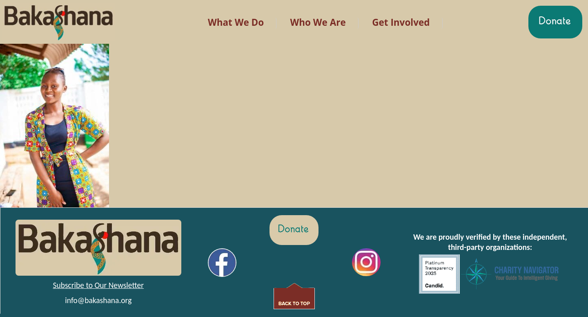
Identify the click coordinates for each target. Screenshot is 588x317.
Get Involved (401, 22)
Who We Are (318, 22)
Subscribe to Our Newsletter (98, 285)
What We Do (236, 22)
